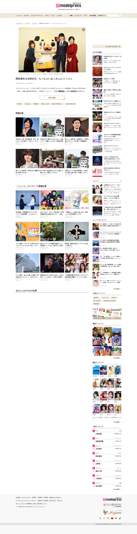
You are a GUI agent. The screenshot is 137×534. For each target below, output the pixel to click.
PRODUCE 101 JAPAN (110, 300)
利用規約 (34, 497)
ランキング (78, 15)
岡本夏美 (99, 456)
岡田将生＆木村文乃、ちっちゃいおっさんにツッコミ (44, 78)
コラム (47, 15)
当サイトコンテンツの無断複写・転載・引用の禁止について (31, 503)
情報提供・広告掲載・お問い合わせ (47, 500)
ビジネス (59, 15)
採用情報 (46, 497)
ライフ (53, 15)
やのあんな (28, 104)
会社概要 (18, 497)
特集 (71, 15)
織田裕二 (96, 297)
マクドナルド (105, 297)
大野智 (98, 463)
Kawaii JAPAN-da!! (70, 104)
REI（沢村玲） (97, 300)
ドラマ (85, 15)
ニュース (19, 15)
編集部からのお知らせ (55, 497)
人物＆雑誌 (92, 15)
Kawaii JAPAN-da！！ (57, 104)
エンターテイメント (37, 15)
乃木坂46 (99, 449)
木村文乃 (74, 91)
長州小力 (114, 297)
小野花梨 (99, 434)
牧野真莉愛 (96, 304)
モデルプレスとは (26, 497)
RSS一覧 (59, 500)
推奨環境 (40, 497)
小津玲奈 (99, 478)
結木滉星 (99, 486)
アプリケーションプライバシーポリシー (26, 500)
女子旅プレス (102, 15)
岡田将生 (61, 91)
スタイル (26, 15)
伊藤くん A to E (45, 104)
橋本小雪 (99, 471)
